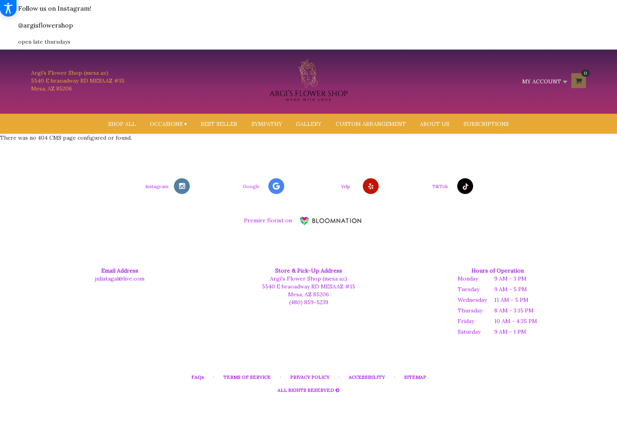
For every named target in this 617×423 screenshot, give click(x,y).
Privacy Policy (309, 377)
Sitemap (415, 377)
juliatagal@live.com (119, 278)
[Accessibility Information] (8, 8)
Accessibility (367, 377)
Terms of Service (247, 377)
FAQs (197, 377)
